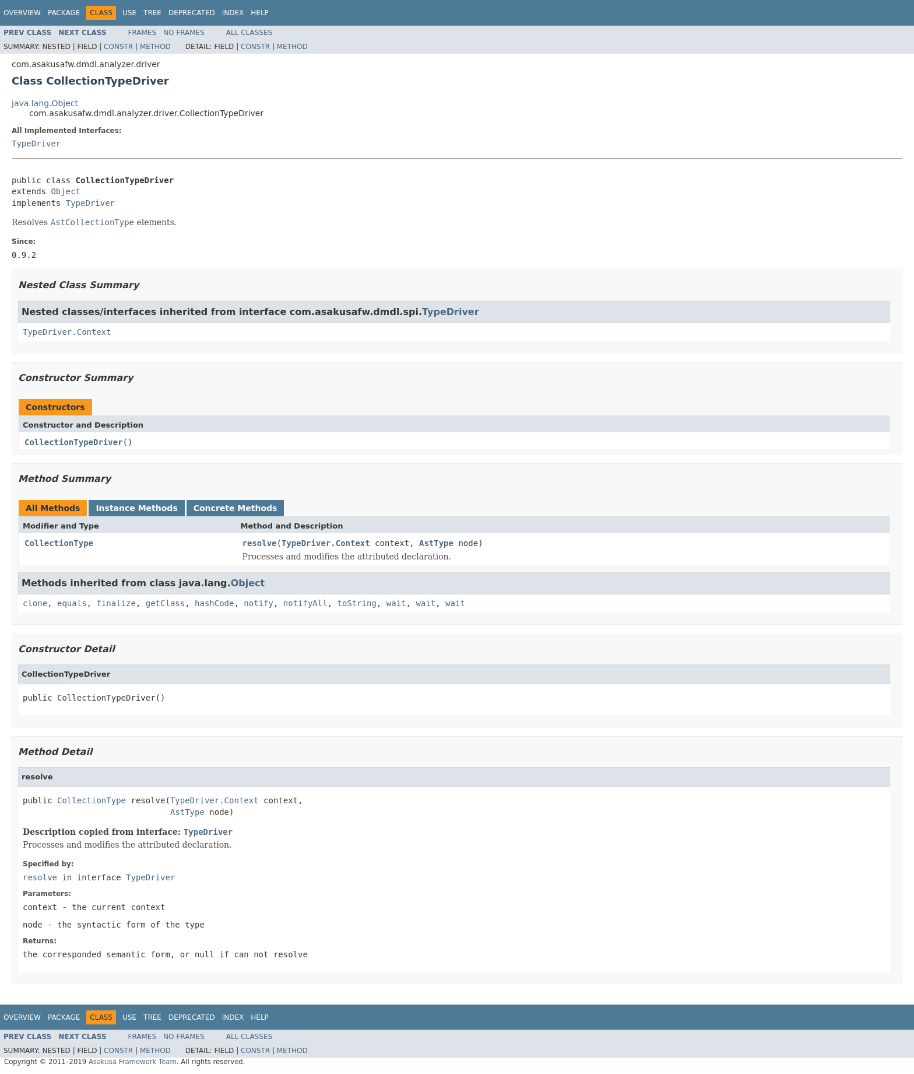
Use (129, 13)
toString (357, 603)
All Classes (249, 33)
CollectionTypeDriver (73, 442)
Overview (22, 13)
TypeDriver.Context (67, 332)
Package (64, 13)
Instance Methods (136, 508)
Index (233, 13)
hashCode (214, 603)
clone (35, 603)
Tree (152, 13)
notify (258, 603)
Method (155, 47)
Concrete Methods (235, 508)
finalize (115, 603)
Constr (118, 47)
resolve (259, 543)
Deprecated (191, 13)
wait (396, 603)
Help (260, 13)
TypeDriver (36, 143)
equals (72, 603)
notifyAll (305, 603)
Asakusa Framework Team (133, 1062)
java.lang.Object (45, 103)
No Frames (184, 33)
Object (65, 191)
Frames (142, 33)
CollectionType (58, 543)
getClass (165, 603)
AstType (436, 543)
